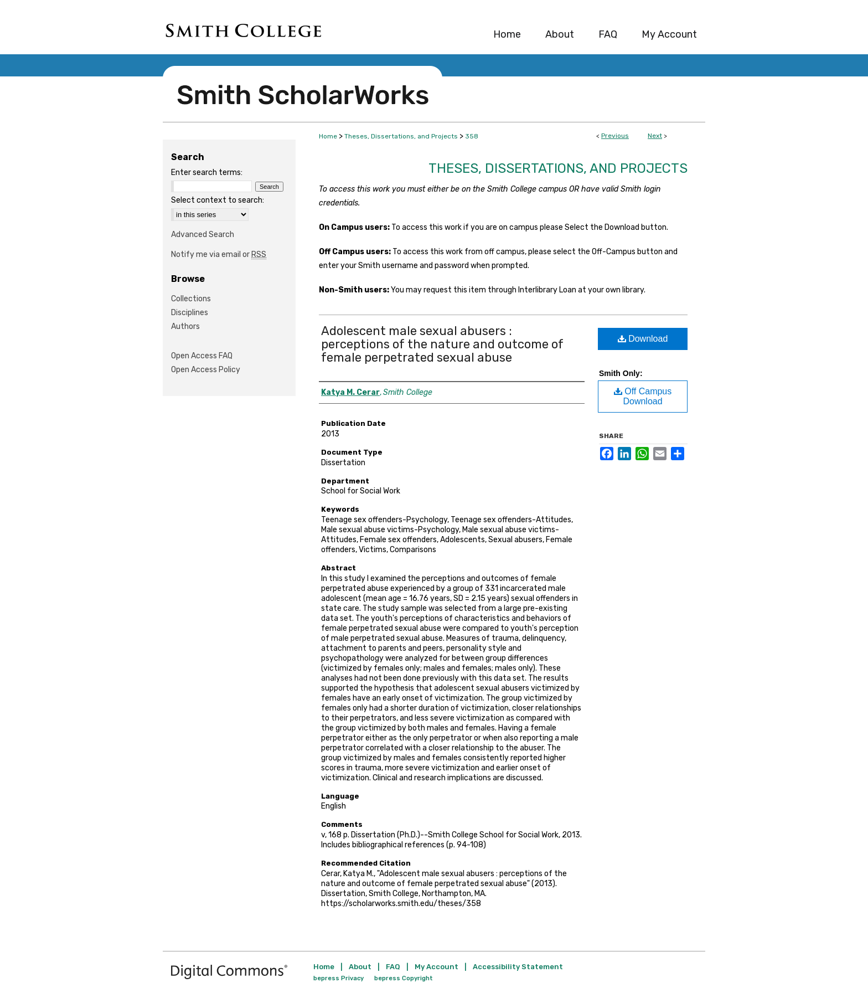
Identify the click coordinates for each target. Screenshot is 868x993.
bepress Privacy (338, 978)
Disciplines (189, 312)
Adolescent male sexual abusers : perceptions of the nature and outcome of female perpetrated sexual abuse (442, 344)
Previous (615, 136)
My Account (436, 967)
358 (471, 136)
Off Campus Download (643, 396)
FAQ (393, 967)
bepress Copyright (403, 978)
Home (328, 136)
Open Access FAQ (201, 356)
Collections (191, 298)
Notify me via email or (218, 254)
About (360, 967)
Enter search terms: (206, 172)
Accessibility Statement (518, 967)
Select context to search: (217, 200)
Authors (185, 326)
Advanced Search (202, 234)
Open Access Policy (205, 369)
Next (655, 136)
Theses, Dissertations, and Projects (401, 136)
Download (643, 338)
